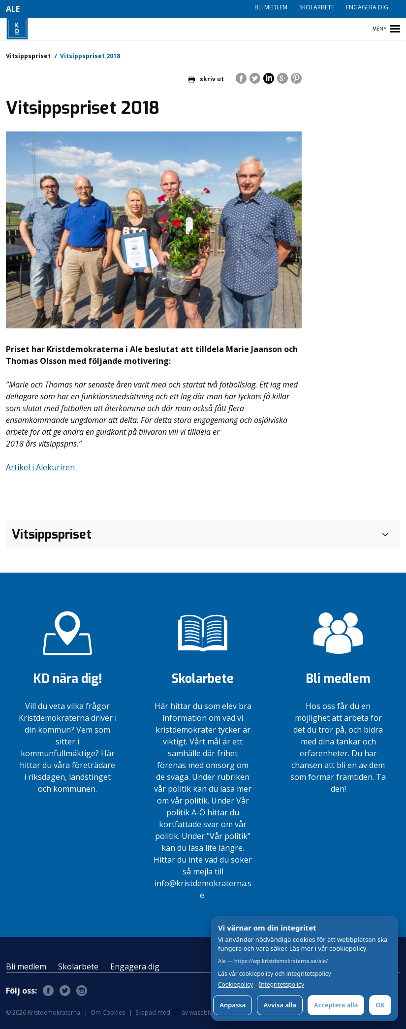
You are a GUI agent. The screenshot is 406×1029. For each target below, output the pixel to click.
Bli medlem (270, 7)
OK (380, 1004)
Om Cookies (108, 1012)
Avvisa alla (279, 1004)
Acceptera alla (336, 1004)
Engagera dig (367, 7)
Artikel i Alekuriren (40, 467)
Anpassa (232, 1004)
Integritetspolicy (281, 985)
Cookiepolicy (235, 985)
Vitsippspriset (28, 56)
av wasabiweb (197, 1012)
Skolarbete (316, 7)
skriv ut (206, 79)
